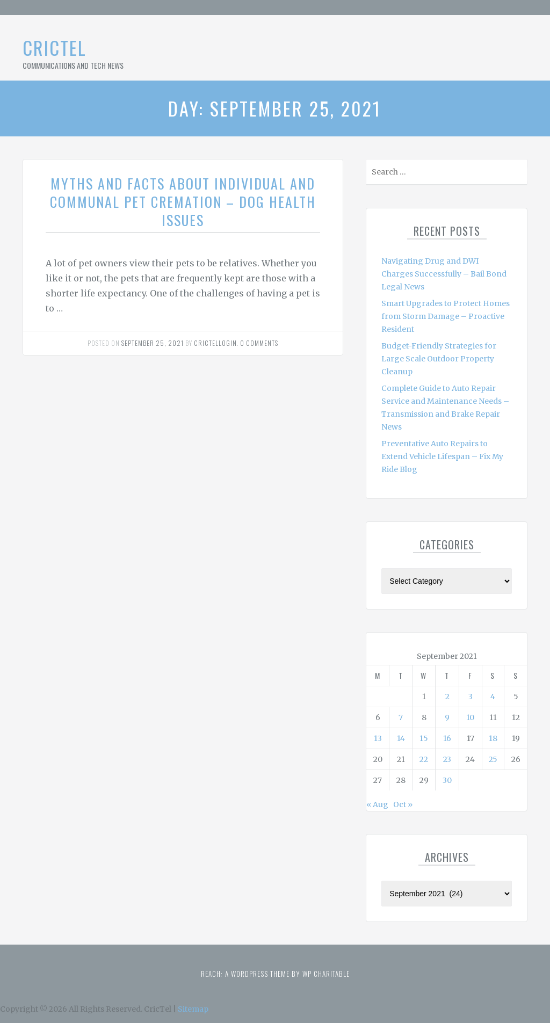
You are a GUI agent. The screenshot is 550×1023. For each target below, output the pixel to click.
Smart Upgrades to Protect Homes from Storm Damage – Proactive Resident (445, 316)
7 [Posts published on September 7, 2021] (401, 717)
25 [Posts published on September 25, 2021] (493, 759)
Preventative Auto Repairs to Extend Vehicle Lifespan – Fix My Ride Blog (442, 456)
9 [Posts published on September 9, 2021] (447, 717)
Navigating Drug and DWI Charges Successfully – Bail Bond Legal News (443, 274)
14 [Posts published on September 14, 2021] (401, 738)
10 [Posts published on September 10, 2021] (470, 717)
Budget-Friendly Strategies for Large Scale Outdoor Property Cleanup (438, 358)
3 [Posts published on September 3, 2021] (470, 696)
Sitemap (193, 1009)
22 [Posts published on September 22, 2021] (423, 759)
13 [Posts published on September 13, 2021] (378, 738)
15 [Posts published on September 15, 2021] (423, 738)
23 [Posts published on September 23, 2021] (447, 759)
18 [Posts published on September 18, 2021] (493, 738)
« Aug (377, 804)
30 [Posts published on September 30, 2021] (447, 780)
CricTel (54, 47)
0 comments (259, 342)
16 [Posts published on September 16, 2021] (447, 738)
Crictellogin (215, 342)
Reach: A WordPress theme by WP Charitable (275, 973)
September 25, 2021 (152, 342)
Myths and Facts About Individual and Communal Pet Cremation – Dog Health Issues (183, 201)
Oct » (402, 804)
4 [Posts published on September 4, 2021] (492, 696)
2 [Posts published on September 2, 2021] (447, 696)
